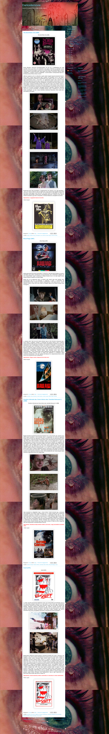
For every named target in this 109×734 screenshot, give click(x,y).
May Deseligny (52, 564)
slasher (55, 396)
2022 (70, 33)
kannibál (41, 564)
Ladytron (79, 80)
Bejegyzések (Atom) (46, 722)
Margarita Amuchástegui (56, 714)
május (71, 38)
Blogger (60, 731)
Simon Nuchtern (33, 715)
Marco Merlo (46, 564)
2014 (70, 61)
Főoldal (43, 719)
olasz (56, 564)
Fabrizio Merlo (36, 564)
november (72, 36)
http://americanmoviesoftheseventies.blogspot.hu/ (82, 86)
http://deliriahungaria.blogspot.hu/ (82, 90)
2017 (70, 56)
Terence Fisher (54, 235)
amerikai (28, 396)
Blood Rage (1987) (28, 238)
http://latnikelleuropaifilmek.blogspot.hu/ (82, 94)
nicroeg (70, 70)
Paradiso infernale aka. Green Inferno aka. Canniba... (76, 44)
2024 (70, 31)
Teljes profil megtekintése (70, 73)
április (71, 48)
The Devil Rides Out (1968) (31, 32)
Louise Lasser (45, 396)
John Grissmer (34, 396)
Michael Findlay (26, 715)
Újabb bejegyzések (28, 719)
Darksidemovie (31, 5)
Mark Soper (51, 396)
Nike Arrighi (48, 235)
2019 (70, 52)
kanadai (49, 714)
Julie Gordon (39, 396)
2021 (70, 35)
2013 (70, 63)
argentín (37, 714)
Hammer (44, 235)
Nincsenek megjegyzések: (42, 233)
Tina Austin (39, 715)
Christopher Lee (38, 235)
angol (28, 235)
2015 (70, 59)
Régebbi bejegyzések (59, 719)
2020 (70, 50)
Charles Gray (32, 235)
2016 (70, 57)
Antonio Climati (30, 564)
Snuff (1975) (27, 568)
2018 (70, 54)
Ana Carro (33, 714)
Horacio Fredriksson (43, 714)
